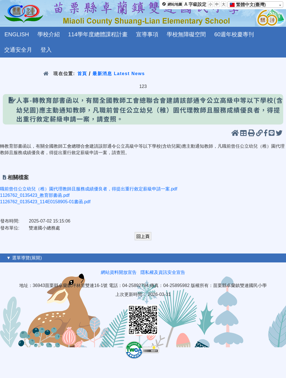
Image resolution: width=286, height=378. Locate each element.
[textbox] (249, 5)
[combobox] (255, 4)
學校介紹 (48, 34)
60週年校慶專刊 (234, 34)
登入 (46, 50)
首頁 (82, 73)
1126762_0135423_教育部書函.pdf (35, 195)
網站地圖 (175, 4)
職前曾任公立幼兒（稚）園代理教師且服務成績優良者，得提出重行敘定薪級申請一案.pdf (88, 188)
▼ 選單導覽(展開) (24, 257)
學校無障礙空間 (186, 34)
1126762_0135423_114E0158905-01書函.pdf (45, 201)
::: (3, 257)
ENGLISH (16, 34)
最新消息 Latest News (119, 73)
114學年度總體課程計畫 (98, 34)
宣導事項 (147, 34)
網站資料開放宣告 (119, 272)
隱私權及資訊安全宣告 (162, 272)
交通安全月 (18, 50)
